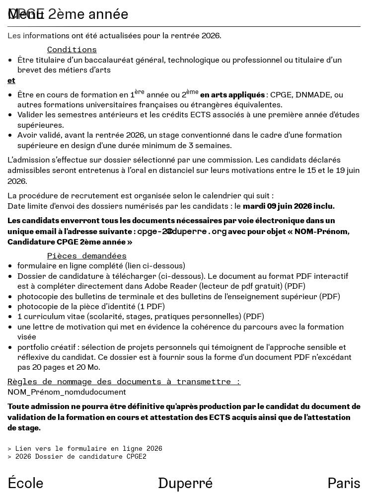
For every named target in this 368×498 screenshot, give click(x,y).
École (25, 482)
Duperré (185, 482)
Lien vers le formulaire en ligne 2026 (88, 448)
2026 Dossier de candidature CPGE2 (81, 456)
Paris (344, 482)
